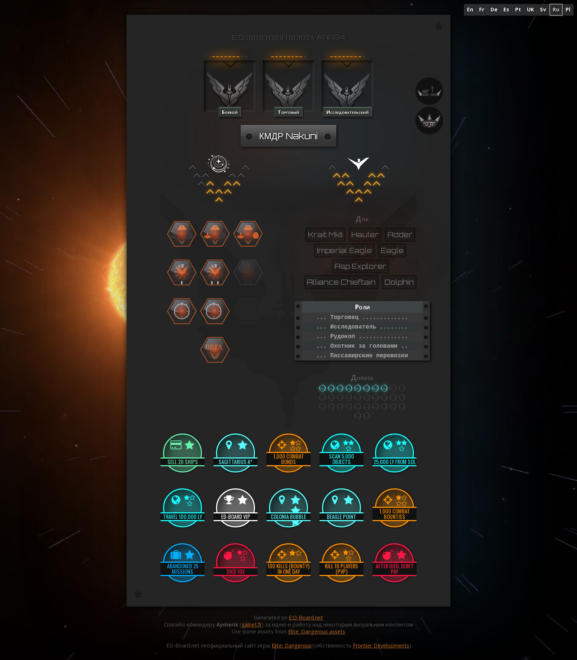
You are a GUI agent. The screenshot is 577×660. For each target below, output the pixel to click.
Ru (556, 9)
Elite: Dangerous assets (316, 631)
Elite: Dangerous (291, 645)
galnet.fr (251, 624)
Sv (543, 9)
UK (530, 9)
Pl (568, 9)
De (494, 9)
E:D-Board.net (306, 617)
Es (506, 9)
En (470, 9)
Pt (518, 9)
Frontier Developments (381, 645)
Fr (481, 9)
